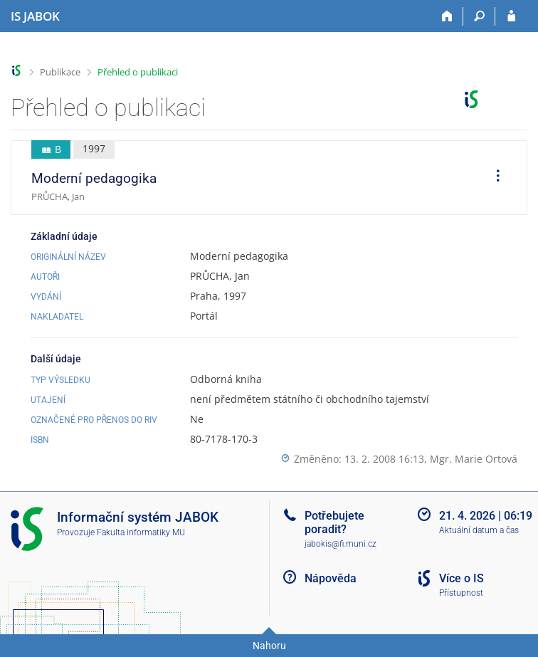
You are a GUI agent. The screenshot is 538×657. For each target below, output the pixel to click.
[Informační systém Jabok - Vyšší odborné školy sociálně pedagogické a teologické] (35, 16)
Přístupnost (461, 593)
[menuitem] (493, 178)
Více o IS (461, 578)
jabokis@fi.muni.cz (340, 544)
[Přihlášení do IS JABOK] (511, 16)
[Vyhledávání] (479, 16)
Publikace (60, 71)
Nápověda (331, 578)
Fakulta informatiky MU (141, 532)
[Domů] (447, 16)
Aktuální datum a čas (479, 530)
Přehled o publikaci (137, 71)
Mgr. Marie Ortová (473, 459)
